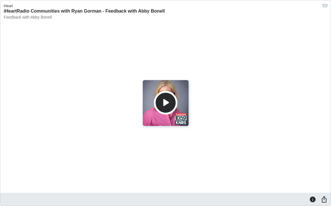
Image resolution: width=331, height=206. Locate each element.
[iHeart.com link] (325, 7)
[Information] (312, 199)
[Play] (165, 102)
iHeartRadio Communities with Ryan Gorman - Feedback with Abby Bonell (84, 11)
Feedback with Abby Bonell (28, 17)
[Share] (324, 199)
